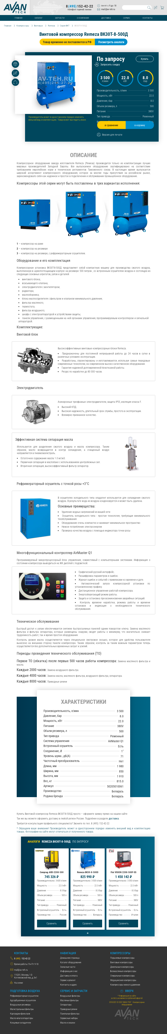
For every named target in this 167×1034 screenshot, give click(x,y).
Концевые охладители (20, 1022)
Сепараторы (66, 1004)
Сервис (126, 18)
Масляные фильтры (69, 1000)
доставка (114, 818)
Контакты (147, 18)
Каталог (39, 18)
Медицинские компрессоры (123, 980)
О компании (83, 18)
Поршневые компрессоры (122, 958)
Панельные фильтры (69, 1013)
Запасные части (67, 967)
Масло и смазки (67, 1022)
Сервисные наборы (69, 1018)
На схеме (18, 982)
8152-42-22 (79, 6)
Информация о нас (69, 971)
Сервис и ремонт (68, 980)
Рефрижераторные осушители (24, 996)
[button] (87, 933)
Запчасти (59, 18)
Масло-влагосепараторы (21, 1018)
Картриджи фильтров (20, 1013)
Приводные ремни (68, 1009)
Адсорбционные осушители (23, 1000)
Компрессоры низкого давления (125, 984)
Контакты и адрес (68, 984)
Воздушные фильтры (70, 996)
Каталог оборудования (70, 962)
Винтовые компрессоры (121, 962)
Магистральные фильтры (22, 1009)
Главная (18, 18)
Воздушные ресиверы (20, 1004)
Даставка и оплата (69, 975)
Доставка (106, 18)
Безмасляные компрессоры (123, 971)
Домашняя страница (69, 958)
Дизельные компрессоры (122, 967)
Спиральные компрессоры (122, 975)
